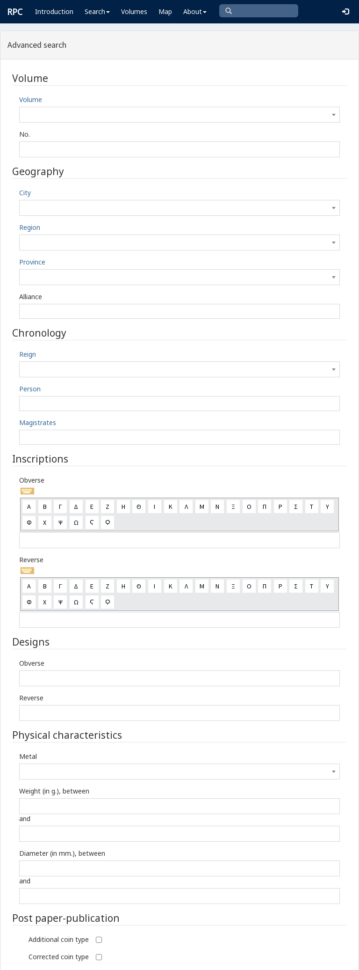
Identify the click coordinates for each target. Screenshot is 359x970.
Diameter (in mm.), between (62, 853)
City (25, 192)
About (195, 11)
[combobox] (179, 115)
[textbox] (179, 114)
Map (165, 11)
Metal (28, 756)
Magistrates (37, 422)
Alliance (30, 296)
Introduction (54, 11)
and (24, 818)
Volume (30, 99)
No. (24, 134)
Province (32, 261)
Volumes (134, 11)
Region (29, 227)
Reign (27, 354)
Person (30, 388)
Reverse (31, 559)
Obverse (31, 480)
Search (97, 11)
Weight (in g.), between (54, 790)
